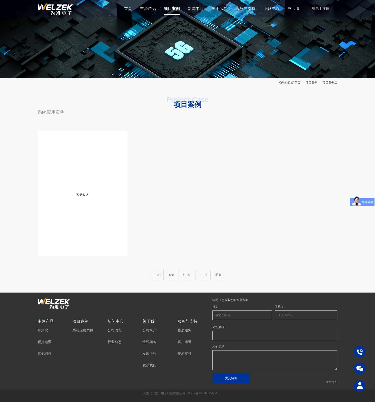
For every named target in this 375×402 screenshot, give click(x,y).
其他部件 (45, 353)
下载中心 (271, 8)
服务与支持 (245, 8)
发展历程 (149, 353)
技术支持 (184, 353)
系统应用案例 (51, 112)
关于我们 (220, 8)
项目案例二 (329, 82)
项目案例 (172, 8)
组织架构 (149, 342)
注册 (325, 8)
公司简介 (149, 330)
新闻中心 (196, 8)
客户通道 (184, 342)
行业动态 (115, 342)
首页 (128, 8)
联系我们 (149, 365)
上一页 (186, 275)
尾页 (218, 275)
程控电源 (45, 342)
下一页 (202, 275)
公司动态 (115, 330)
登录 (315, 8)
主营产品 (148, 8)
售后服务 (184, 330)
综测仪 (43, 330)
